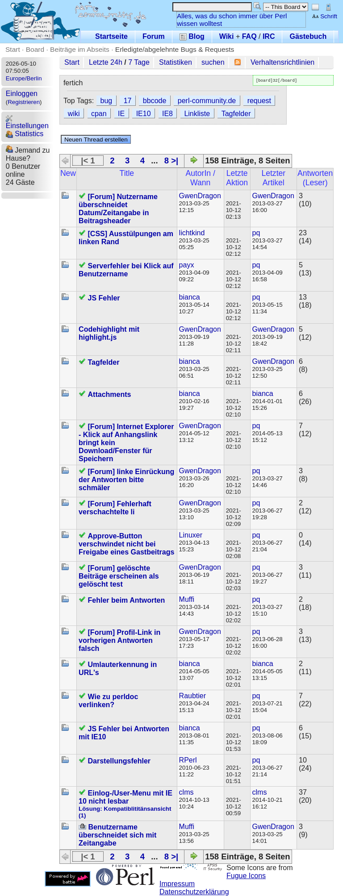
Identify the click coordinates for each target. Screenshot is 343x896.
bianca (189, 297)
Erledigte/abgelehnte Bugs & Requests (174, 49)
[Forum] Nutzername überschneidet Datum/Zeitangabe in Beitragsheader (118, 209)
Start (12, 49)
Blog (192, 36)
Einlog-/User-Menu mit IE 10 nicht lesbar (125, 797)
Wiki (226, 36)
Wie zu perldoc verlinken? (108, 700)
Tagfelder (236, 113)
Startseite (111, 36)
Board (35, 49)
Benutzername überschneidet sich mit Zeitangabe (117, 835)
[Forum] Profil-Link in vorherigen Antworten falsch (119, 640)
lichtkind (192, 233)
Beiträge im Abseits (79, 49)
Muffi (186, 599)
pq (256, 233)
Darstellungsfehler (119, 761)
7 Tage (139, 62)
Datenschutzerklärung (194, 892)
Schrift (324, 16)
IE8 (167, 113)
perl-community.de (207, 100)
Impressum (177, 884)
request (259, 100)
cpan (99, 113)
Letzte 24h (105, 62)
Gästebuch (307, 36)
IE (121, 113)
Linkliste (197, 113)
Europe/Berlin (24, 78)
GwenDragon (200, 196)
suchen (213, 62)
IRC (269, 36)
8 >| (171, 160)
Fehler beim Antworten (126, 600)
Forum (153, 36)
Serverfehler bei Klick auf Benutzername (126, 270)
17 (128, 100)
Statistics (24, 134)
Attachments (109, 394)
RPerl (188, 760)
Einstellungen (27, 122)
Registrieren (24, 102)
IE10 (143, 113)
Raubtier (192, 696)
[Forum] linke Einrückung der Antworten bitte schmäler (126, 480)
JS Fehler (104, 298)
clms (186, 792)
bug (106, 100)
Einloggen (22, 93)
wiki (74, 113)
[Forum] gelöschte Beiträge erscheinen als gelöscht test (119, 576)
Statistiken (175, 62)
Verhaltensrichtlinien (282, 62)
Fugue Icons (246, 875)
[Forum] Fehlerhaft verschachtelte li (115, 508)
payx (186, 265)
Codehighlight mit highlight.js (109, 333)
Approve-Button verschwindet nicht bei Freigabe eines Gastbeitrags (126, 544)
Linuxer (190, 535)
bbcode (155, 100)
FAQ (249, 36)
